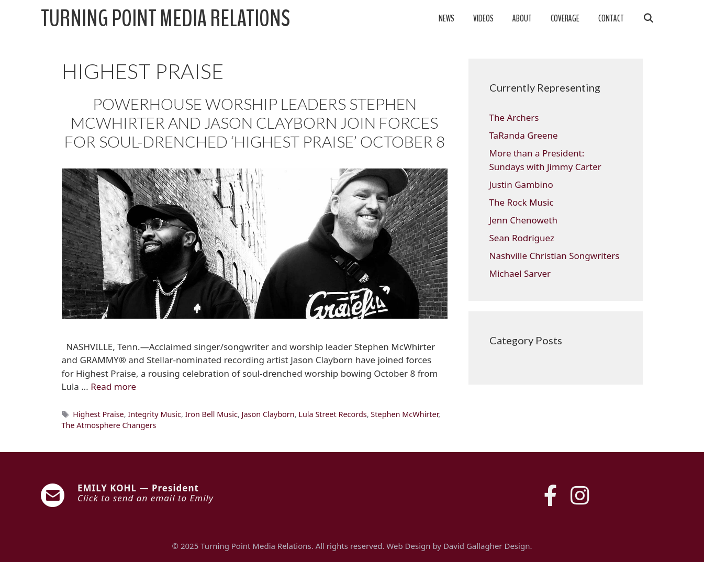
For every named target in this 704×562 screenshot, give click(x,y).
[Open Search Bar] (648, 19)
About (522, 19)
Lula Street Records (332, 414)
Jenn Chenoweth (523, 220)
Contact (611, 19)
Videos (483, 19)
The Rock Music (521, 202)
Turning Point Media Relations (165, 19)
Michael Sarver (520, 273)
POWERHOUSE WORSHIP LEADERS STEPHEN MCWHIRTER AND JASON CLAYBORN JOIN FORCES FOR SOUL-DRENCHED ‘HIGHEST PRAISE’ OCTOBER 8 (254, 122)
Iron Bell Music (211, 414)
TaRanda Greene (523, 135)
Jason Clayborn (268, 414)
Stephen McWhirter (404, 414)
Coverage (565, 19)
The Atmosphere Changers (109, 425)
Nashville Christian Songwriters (554, 256)
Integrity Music (154, 414)
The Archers (514, 117)
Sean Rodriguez (521, 238)
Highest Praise (98, 414)
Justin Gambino (521, 184)
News (446, 19)
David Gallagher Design (486, 546)
